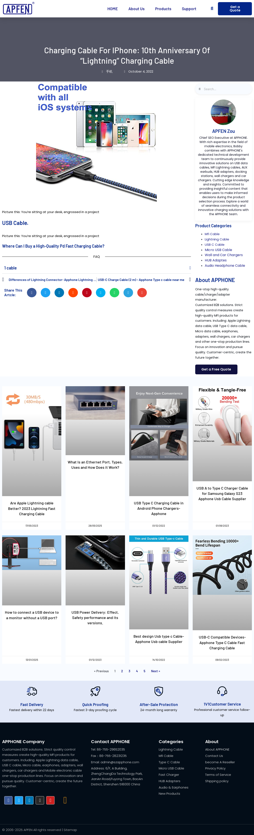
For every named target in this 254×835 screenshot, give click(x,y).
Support (189, 8)
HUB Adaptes (216, 260)
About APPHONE (215, 279)
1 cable (10, 267)
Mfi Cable (212, 234)
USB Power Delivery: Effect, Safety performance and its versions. (95, 617)
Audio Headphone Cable (225, 265)
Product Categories (213, 225)
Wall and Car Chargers (224, 255)
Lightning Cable (217, 239)
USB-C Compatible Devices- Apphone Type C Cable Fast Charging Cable (222, 642)
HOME (112, 8)
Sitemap (70, 830)
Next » (155, 671)
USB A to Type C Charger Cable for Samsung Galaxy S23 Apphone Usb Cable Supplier (222, 493)
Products (163, 8)
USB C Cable (215, 244)
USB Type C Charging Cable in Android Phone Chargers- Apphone (159, 508)
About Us (136, 8)
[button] (212, 9)
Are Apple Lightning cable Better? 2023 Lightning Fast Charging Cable (31, 508)
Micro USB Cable (218, 249)
